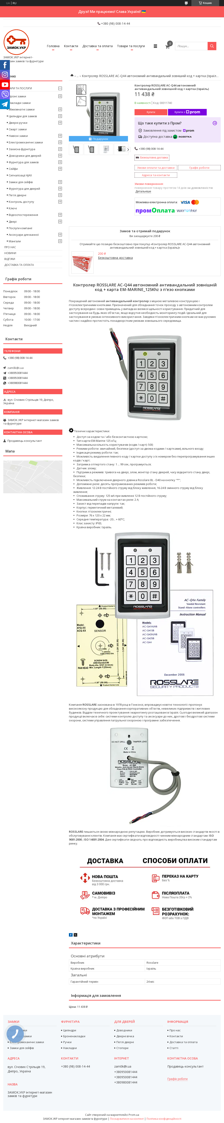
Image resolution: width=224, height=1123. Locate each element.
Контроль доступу (21, 202)
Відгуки (9, 259)
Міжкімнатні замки (22, 109)
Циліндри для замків (23, 116)
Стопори (122, 1048)
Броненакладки (74, 1036)
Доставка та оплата (97, 46)
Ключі (13, 208)
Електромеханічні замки (26, 142)
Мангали (15, 241)
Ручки (67, 1042)
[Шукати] (212, 46)
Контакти (71, 46)
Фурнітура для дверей (24, 189)
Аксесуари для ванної (24, 235)
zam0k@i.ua (15, 368)
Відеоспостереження (23, 215)
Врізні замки (17, 96)
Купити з (187, 112)
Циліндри (69, 1030)
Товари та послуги (131, 46)
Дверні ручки (18, 123)
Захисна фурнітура (22, 149)
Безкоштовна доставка (154, 157)
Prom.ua (134, 1115)
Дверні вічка (125, 1036)
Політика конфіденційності (164, 1119)
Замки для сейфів (21, 182)
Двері (13, 222)
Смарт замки (18, 129)
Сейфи (13, 169)
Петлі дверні (17, 195)
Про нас (10, 247)
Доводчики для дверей (25, 156)
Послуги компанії (20, 228)
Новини (10, 253)
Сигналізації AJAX (20, 175)
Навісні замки (18, 136)
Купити (151, 112)
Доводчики (124, 1030)
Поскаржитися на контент (127, 1119)
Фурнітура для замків (24, 162)
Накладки (70, 1048)
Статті (174, 1048)
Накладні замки (20, 103)
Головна (53, 46)
